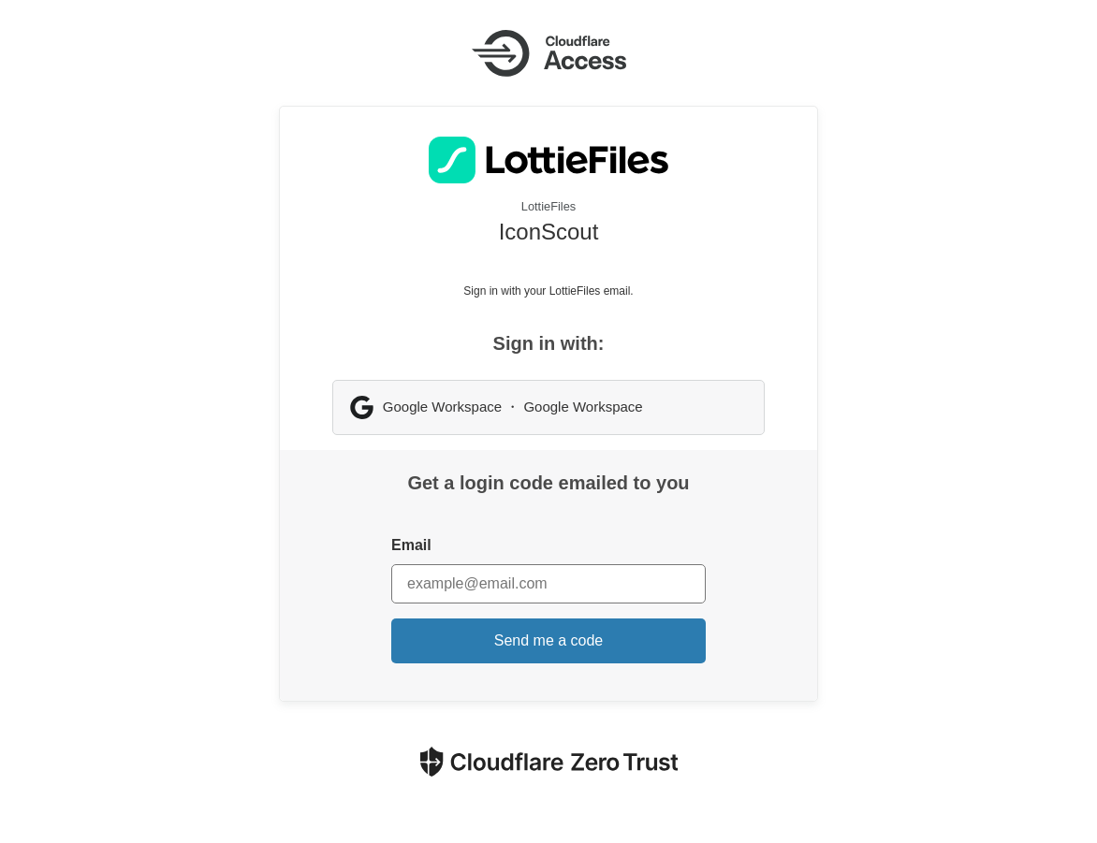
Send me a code (549, 640)
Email (411, 545)
